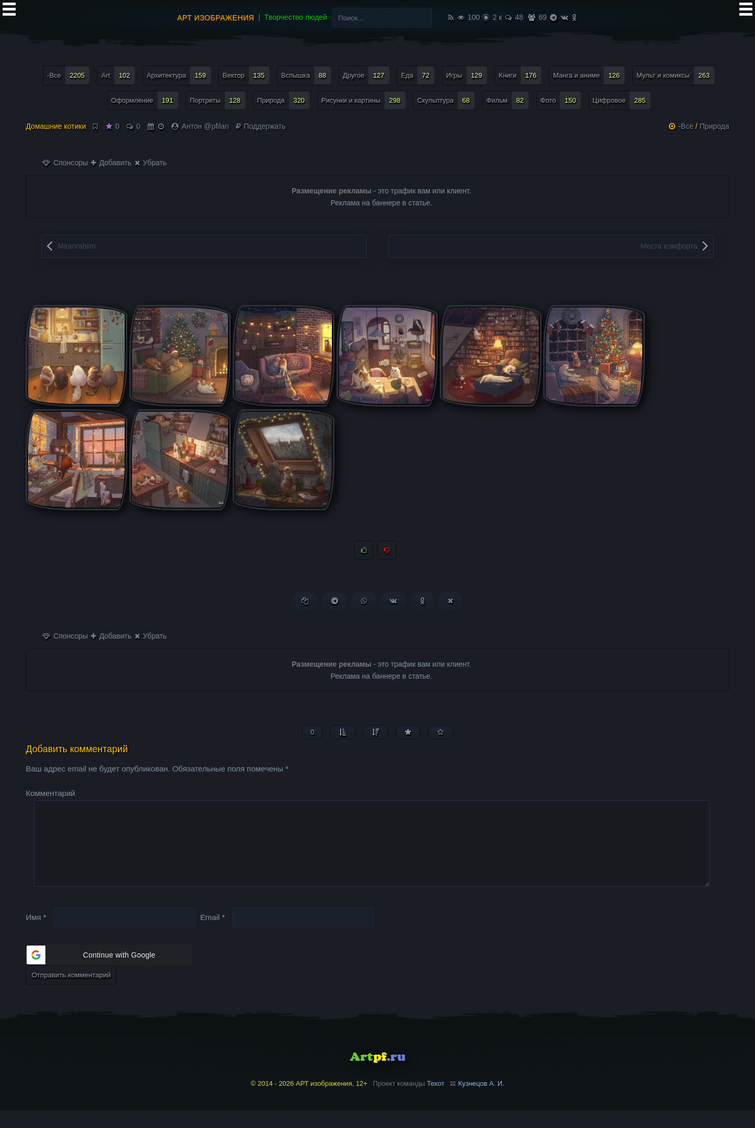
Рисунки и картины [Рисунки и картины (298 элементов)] (363, 100)
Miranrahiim (76, 246)
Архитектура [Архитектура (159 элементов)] (179, 75)
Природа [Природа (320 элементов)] (283, 100)
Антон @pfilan (205, 126)
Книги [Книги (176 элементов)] (520, 75)
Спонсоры (65, 162)
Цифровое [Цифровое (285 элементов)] (622, 100)
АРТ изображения (216, 18)
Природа (714, 126)
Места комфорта (668, 246)
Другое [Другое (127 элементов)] (366, 75)
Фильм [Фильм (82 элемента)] (507, 100)
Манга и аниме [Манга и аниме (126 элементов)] (589, 75)
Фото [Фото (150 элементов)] (561, 100)
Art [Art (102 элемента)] (118, 75)
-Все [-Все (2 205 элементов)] (68, 75)
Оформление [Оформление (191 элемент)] (144, 100)
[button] (109, 972)
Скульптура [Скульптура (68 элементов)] (446, 100)
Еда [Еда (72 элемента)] (418, 75)
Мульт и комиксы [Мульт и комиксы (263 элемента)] (676, 75)
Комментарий (50, 793)
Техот (435, 1101)
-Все (685, 126)
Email (212, 934)
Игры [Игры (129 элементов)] (466, 75)
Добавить (111, 162)
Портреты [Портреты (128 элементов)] (218, 100)
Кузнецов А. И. (481, 1101)
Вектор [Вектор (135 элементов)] (246, 75)
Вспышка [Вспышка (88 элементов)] (306, 75)
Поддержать (260, 126)
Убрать (150, 162)
